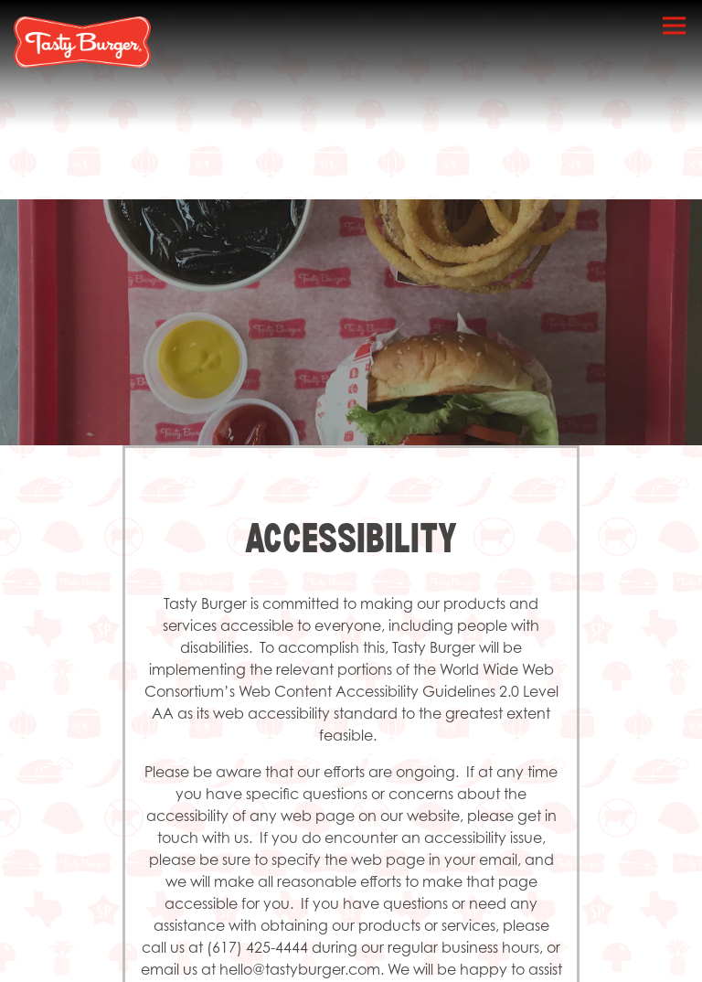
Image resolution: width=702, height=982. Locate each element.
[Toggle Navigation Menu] (674, 25)
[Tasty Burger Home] (82, 41)
